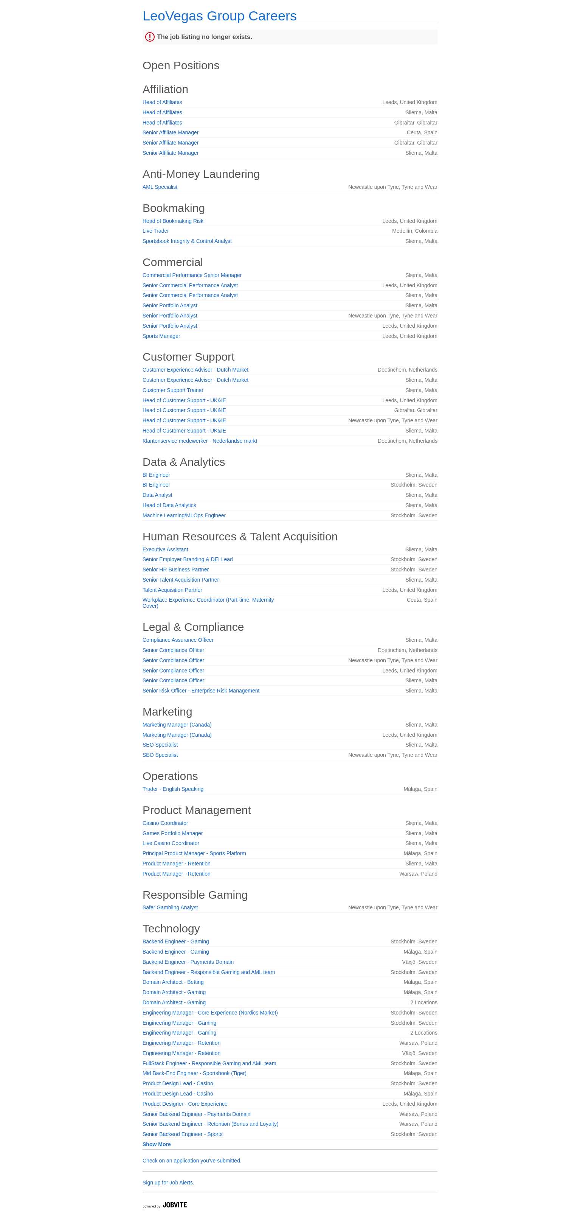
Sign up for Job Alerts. (168, 1183)
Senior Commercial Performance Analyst (190, 285)
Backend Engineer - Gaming (176, 941)
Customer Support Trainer (173, 390)
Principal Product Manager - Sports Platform (194, 853)
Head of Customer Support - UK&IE (184, 400)
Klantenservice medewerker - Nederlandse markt (200, 441)
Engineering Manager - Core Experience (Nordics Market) (210, 1013)
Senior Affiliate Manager (171, 132)
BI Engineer (156, 475)
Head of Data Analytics (169, 505)
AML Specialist (160, 187)
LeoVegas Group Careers (220, 15)
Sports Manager (161, 336)
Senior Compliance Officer (173, 650)
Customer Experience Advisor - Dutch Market (195, 370)
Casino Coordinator (165, 823)
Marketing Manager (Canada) (177, 725)
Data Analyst (157, 495)
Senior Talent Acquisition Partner (181, 580)
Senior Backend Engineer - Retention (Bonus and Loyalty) (211, 1124)
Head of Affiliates (162, 102)
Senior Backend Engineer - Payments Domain (197, 1114)
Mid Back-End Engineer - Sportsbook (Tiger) (195, 1073)
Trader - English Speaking (173, 789)
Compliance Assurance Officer (178, 640)
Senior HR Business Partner (176, 569)
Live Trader (156, 231)
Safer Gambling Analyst (170, 907)
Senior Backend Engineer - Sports (183, 1134)
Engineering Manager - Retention (181, 1043)
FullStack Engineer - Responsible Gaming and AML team (209, 1063)
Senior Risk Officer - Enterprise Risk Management (201, 691)
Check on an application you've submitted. (192, 1161)
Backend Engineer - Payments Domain (188, 962)
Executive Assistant (165, 549)
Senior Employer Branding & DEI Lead (188, 559)
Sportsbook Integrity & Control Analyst (187, 241)
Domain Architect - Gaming (174, 992)
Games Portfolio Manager (173, 833)
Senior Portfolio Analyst (170, 305)
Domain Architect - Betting (173, 982)
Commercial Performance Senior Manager (192, 275)
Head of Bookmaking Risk (173, 221)
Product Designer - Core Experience (185, 1104)
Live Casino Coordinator (171, 843)
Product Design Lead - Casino (178, 1083)
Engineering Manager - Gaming (179, 1023)
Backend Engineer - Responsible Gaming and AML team (209, 972)
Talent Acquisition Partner (172, 590)
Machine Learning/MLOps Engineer (184, 515)
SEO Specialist (160, 745)
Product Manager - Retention (177, 864)
